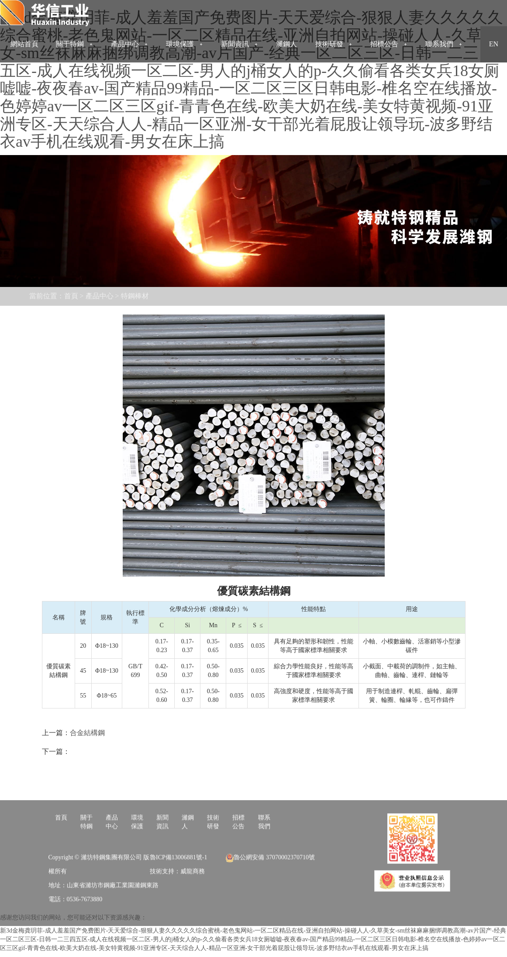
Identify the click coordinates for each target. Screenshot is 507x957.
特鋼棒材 (109, 296)
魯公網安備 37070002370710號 (270, 882)
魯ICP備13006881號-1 (178, 882)
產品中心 (74, 296)
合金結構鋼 (87, 732)
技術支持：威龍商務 (177, 896)
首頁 (45, 296)
